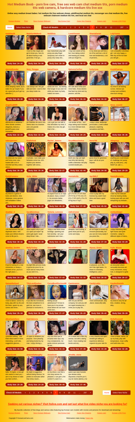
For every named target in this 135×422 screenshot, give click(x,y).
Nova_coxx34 (116, 105)
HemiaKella (73, 176)
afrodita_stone (74, 355)
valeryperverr (11, 141)
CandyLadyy (95, 283)
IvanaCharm (52, 69)
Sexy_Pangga (32, 69)
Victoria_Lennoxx (55, 212)
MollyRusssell (116, 319)
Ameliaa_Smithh (13, 248)
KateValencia (32, 319)
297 (121, 27)
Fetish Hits (89, 418)
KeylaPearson (116, 69)
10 (106, 27)
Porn (26, 21)
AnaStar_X (10, 212)
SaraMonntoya (32, 212)
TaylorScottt (11, 355)
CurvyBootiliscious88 (56, 283)
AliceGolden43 (74, 248)
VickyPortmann (96, 105)
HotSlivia (51, 34)
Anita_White (31, 176)
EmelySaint (94, 212)
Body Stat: (15, 63)
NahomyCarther (75, 69)
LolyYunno (115, 34)
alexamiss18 (73, 105)
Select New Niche (24, 27)
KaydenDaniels (117, 283)
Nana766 (93, 141)
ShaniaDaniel (95, 34)
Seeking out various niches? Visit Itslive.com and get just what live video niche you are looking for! (67, 404)
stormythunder (12, 69)
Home (9, 27)
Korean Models (14, 21)
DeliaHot (30, 105)
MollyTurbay (31, 248)
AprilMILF (94, 176)
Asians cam (101, 21)
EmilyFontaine (12, 176)
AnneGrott (52, 355)
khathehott (31, 141)
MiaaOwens (52, 319)
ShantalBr (51, 248)
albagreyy (114, 141)
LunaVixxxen (74, 34)
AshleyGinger (116, 212)
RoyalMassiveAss (76, 141)
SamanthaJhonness (77, 319)
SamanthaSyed (12, 283)
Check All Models (50, 27)
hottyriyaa (94, 69)
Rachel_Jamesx (54, 141)
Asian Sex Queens (84, 21)
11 (111, 27)
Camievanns (73, 283)
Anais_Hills (52, 105)
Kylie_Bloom (116, 248)
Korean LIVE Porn (119, 21)
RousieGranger (54, 176)
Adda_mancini (96, 319)
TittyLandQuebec (34, 283)
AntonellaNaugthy (34, 355)
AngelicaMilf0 (11, 105)
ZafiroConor (73, 212)
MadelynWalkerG (33, 34)
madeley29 (10, 34)
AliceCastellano (12, 319)
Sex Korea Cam (64, 21)
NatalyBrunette (117, 176)
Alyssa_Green (96, 248)
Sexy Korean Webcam (41, 21)
